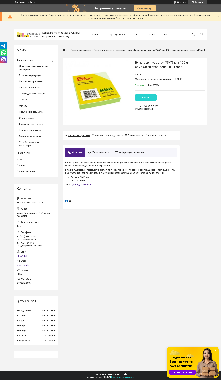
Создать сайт (20, 2)
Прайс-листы (23, 153)
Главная (95, 34)
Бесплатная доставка (79, 135)
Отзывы (21, 165)
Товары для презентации (32, 93)
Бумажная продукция (30, 75)
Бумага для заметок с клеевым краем (113, 50)
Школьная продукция (30, 130)
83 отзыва (181, 2)
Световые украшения (30, 136)
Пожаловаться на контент (122, 377)
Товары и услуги (115, 34)
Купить (145, 97)
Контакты (151, 34)
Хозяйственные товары (31, 124)
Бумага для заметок (81, 50)
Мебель (23, 106)
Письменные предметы (31, 112)
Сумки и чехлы (26, 118)
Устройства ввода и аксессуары (29, 144)
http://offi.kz (23, 256)
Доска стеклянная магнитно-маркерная (34, 68)
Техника (23, 99)
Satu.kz (124, 374)
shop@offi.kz (23, 265)
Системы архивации (29, 87)
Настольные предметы (31, 81)
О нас (136, 34)
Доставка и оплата (26, 171)
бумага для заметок (81, 184)
